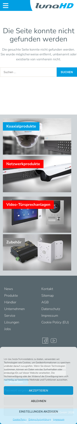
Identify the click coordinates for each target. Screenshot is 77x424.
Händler (10, 302)
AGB (45, 302)
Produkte (11, 295)
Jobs (7, 329)
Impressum (58, 419)
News (8, 289)
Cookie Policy (20, 419)
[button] (71, 352)
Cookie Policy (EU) (55, 322)
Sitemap (47, 295)
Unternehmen (14, 309)
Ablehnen (38, 401)
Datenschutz (50, 309)
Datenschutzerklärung (40, 419)
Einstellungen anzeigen (38, 411)
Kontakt (47, 289)
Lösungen (11, 322)
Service (9, 315)
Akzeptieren (38, 390)
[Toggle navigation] (5, 5)
